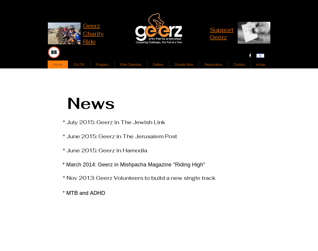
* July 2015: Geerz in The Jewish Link (114, 122)
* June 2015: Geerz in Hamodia (106, 150)
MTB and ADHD (85, 193)
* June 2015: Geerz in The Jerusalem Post (120, 136)
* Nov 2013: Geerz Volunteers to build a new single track (139, 177)
